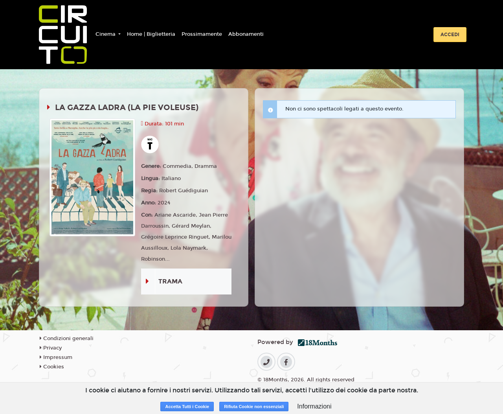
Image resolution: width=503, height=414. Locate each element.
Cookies (52, 367)
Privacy (51, 348)
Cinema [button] (106, 34)
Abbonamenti (246, 34)
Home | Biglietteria (151, 34)
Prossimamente (202, 34)
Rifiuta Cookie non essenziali (254, 406)
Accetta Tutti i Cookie (187, 406)
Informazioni (314, 406)
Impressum (56, 357)
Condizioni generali (67, 338)
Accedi (450, 34)
